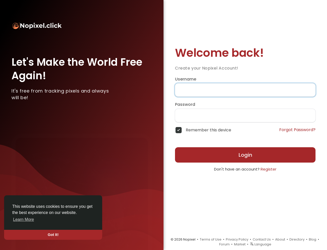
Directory (297, 239)
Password (185, 104)
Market (240, 244)
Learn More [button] (23, 219)
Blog (312, 239)
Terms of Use (210, 239)
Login (245, 154)
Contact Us (262, 239)
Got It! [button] (53, 235)
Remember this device (208, 130)
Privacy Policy (237, 239)
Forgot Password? (297, 130)
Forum (224, 244)
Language (260, 244)
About (280, 239)
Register (268, 169)
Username (185, 79)
